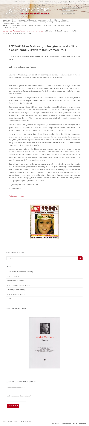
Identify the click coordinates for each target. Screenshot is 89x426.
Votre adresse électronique (19, 396)
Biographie (21, 20)
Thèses (56, 20)
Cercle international (48, 2)
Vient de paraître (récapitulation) (18, 285)
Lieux (17, 24)
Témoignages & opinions (18, 25)
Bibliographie (31, 20)
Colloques (64, 20)
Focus (8, 299)
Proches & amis (17, 22)
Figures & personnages (46, 22)
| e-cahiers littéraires (10, 27)
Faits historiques (8, 24)
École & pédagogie (50, 25)
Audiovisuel (42, 20)
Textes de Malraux (13, 276)
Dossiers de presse (35, 25)
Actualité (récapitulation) (15, 290)
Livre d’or (55, 424)
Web (49, 20)
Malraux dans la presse (15, 281)
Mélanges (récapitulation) (15, 294)
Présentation (19, 2)
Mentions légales (26, 421)
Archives (61, 25)
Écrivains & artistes (30, 22)
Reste (68, 25)
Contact (63, 2)
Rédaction (32, 2)
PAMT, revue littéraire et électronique (20, 272)
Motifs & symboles (62, 22)
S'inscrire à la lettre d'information (73, 424)
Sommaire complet (77, 2)
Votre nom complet (16, 388)
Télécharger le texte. (16, 196)
